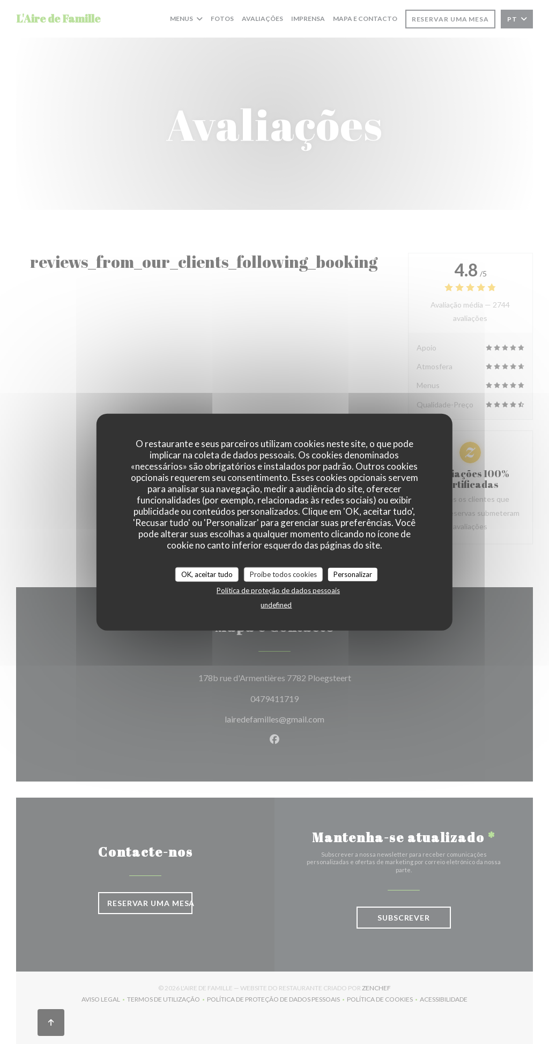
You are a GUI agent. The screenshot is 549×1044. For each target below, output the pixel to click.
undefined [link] (276, 605)
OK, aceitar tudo (207, 574)
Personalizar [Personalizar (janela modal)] (352, 574)
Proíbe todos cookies (283, 574)
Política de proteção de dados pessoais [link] (278, 590)
